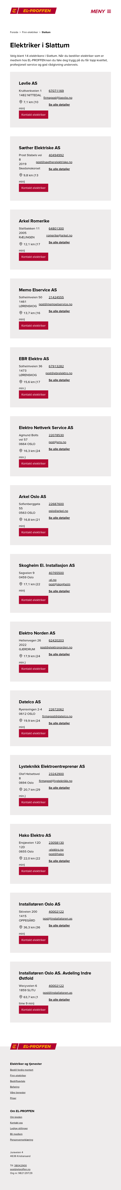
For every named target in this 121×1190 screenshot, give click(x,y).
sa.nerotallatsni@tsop (60, 918)
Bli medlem (16, 1134)
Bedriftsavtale (17, 1081)
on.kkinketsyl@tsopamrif (60, 780)
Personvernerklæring (21, 1139)
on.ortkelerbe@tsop (60, 373)
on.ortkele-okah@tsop (56, 852)
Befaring (14, 1086)
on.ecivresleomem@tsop (60, 304)
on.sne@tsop (57, 442)
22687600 (56, 504)
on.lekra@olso (58, 511)
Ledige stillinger (19, 1128)
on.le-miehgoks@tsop (59, 582)
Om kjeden (16, 1117)
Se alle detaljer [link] (59, 104)
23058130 (56, 842)
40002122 (56, 911)
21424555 (56, 297)
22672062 (56, 709)
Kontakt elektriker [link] (33, 114)
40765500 (56, 573)
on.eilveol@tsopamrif (60, 97)
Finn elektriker (18, 1075)
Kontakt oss (16, 1122)
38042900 (20, 1165)
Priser (13, 1098)
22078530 (56, 435)
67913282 (56, 366)
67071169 (56, 90)
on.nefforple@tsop (20, 1169)
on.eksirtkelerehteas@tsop (60, 162)
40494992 (56, 155)
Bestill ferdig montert (21, 1069)
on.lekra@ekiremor (60, 235)
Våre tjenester (18, 1092)
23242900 (56, 774)
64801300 (56, 228)
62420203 (56, 640)
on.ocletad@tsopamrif (60, 716)
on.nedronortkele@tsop (60, 647)
